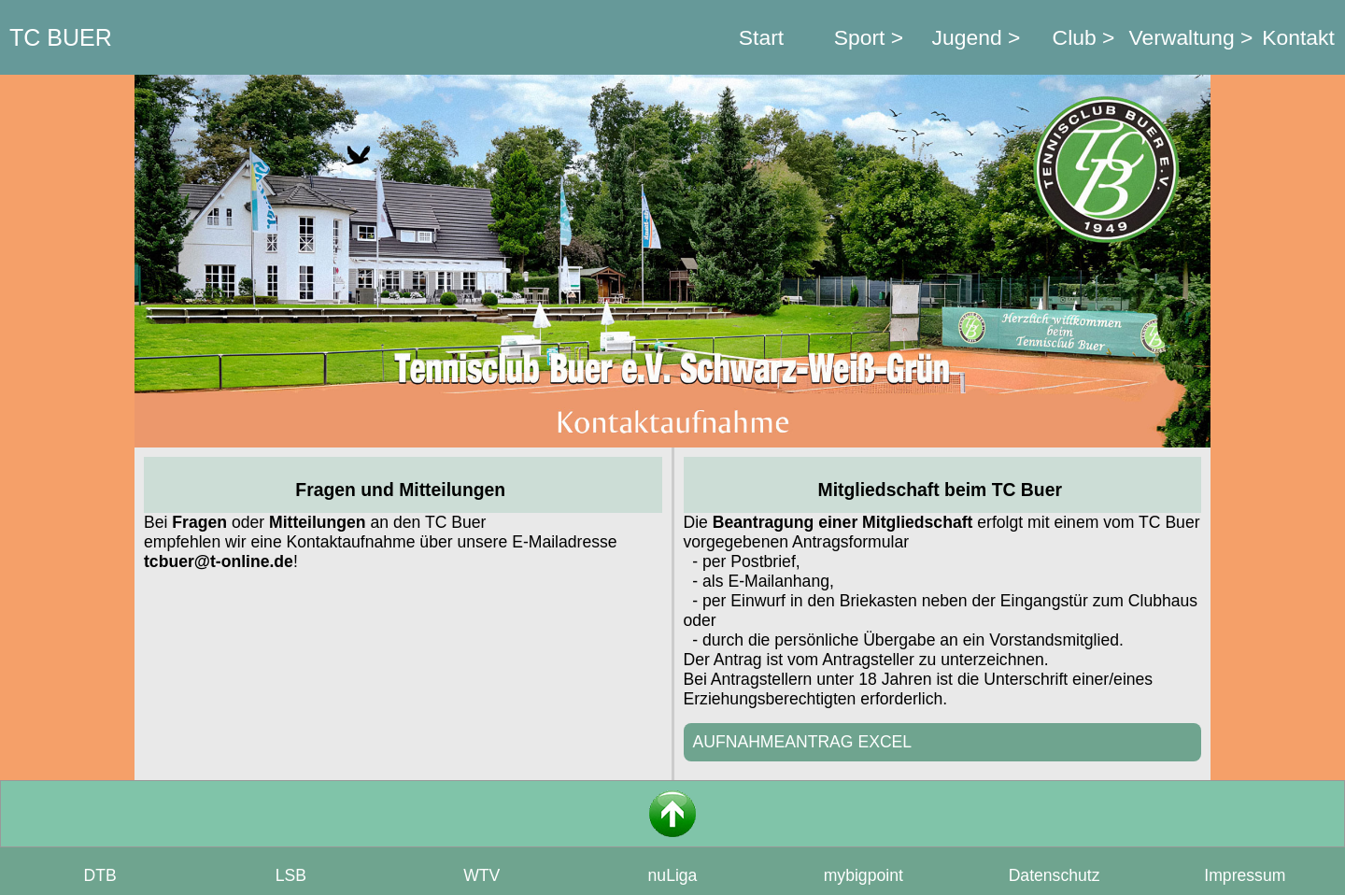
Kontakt (1298, 37)
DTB (100, 875)
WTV (481, 875)
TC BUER (60, 37)
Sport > (868, 37)
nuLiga (673, 875)
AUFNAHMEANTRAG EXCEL (803, 741)
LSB (291, 875)
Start (761, 37)
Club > (1084, 37)
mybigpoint (863, 875)
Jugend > (976, 37)
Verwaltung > (1191, 37)
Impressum (1244, 875)
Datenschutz (1054, 875)
